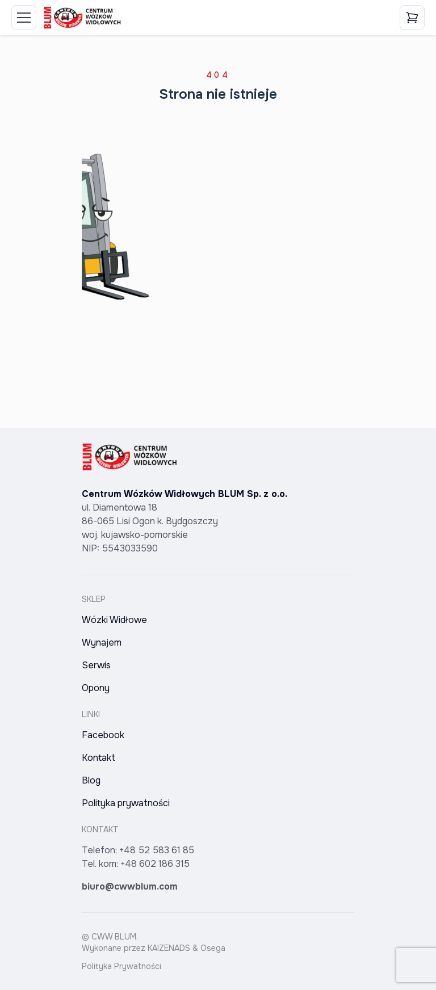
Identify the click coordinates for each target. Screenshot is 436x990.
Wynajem (101, 642)
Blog (91, 780)
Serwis (96, 665)
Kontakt (98, 758)
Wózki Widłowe (114, 620)
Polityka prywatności (126, 803)
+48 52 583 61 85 (156, 850)
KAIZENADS (169, 948)
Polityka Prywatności (121, 966)
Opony (96, 688)
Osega (212, 948)
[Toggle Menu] (24, 17)
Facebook (103, 735)
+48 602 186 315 (155, 864)
